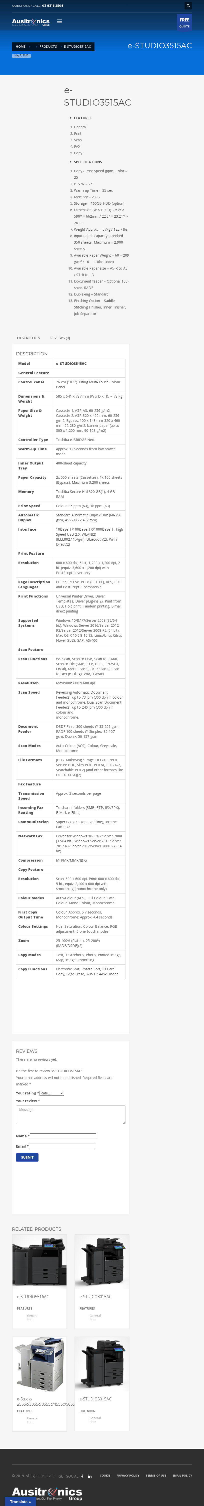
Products (48, 46)
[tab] (102, 118)
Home (21, 46)
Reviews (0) (60, 337)
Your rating (27, 1093)
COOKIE (105, 1475)
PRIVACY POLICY (127, 1475)
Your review (28, 1100)
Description (28, 337)
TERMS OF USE (156, 1475)
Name (23, 1136)
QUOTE (184, 24)
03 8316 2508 (53, 5)
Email (22, 1146)
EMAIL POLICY (182, 1475)
